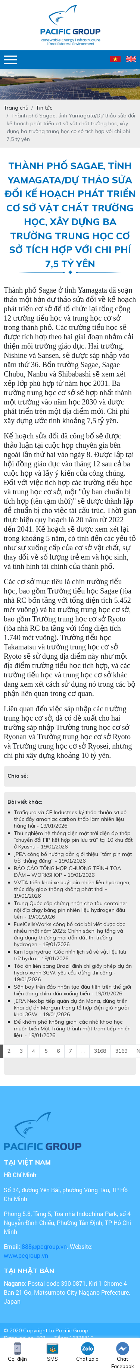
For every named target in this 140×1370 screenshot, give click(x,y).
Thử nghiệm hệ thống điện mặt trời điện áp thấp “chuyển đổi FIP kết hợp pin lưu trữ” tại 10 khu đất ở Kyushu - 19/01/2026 (73, 840)
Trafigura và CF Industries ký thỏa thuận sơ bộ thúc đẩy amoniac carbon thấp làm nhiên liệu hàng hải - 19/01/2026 (70, 819)
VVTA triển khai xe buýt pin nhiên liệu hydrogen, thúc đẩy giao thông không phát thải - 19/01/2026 (72, 889)
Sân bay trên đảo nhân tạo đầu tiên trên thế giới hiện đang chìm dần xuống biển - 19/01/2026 (72, 990)
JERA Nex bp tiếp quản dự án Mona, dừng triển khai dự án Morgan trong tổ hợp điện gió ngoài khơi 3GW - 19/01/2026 (71, 1008)
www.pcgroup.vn (27, 1255)
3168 (100, 1051)
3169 (121, 1051)
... (83, 1051)
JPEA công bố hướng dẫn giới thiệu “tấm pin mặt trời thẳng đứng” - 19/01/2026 (73, 857)
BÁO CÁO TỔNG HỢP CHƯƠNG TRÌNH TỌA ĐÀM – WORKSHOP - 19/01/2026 (67, 871)
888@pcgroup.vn (44, 1246)
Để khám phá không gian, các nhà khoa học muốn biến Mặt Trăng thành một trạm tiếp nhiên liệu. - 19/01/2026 (72, 1028)
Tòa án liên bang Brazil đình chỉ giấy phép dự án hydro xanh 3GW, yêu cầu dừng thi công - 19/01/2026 (73, 973)
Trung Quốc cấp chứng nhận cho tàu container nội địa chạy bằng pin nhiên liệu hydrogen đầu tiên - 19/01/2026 (70, 910)
